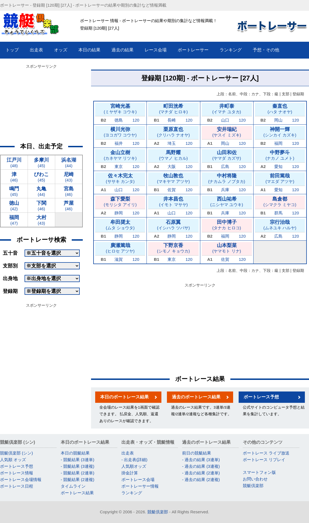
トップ (12, 50)
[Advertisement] (200, 328)
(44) (69, 162)
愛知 (278, 166)
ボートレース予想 (261, 397)
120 (135, 120)
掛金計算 (129, 473)
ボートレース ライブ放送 (266, 453)
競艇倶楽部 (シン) (16, 453)
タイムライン (73, 486)
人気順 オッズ (13, 459)
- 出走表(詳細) (134, 459)
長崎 (171, 120)
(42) (14, 205)
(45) (41, 162)
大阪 (171, 166)
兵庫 (225, 189)
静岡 (118, 213)
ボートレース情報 (16, 473)
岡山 (278, 120)
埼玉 (171, 143)
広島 (225, 166)
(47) (14, 219)
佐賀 (171, 189)
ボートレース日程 (16, 486)
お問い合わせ (255, 479)
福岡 (278, 143)
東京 (118, 166)
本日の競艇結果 (75, 453)
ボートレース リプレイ (264, 459)
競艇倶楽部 (253, 485)
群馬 (278, 213)
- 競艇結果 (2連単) (77, 473)
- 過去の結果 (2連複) (201, 479)
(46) (14, 176)
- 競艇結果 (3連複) (77, 466)
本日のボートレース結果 (124, 397)
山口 (225, 120)
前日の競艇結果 (196, 453)
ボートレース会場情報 (20, 479)
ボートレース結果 (77, 492)
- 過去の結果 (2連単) (201, 473)
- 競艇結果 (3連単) (77, 459)
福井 (118, 143)
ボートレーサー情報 (140, 486)
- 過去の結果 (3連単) (201, 459)
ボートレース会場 (137, 479)
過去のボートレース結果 (196, 397)
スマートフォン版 (259, 472)
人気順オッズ (133, 466)
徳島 (118, 120)
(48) (14, 162)
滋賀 (118, 259)
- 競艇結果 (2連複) (77, 479)
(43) (69, 176)
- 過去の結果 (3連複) (201, 466)
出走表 (127, 453)
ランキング (131, 492)
